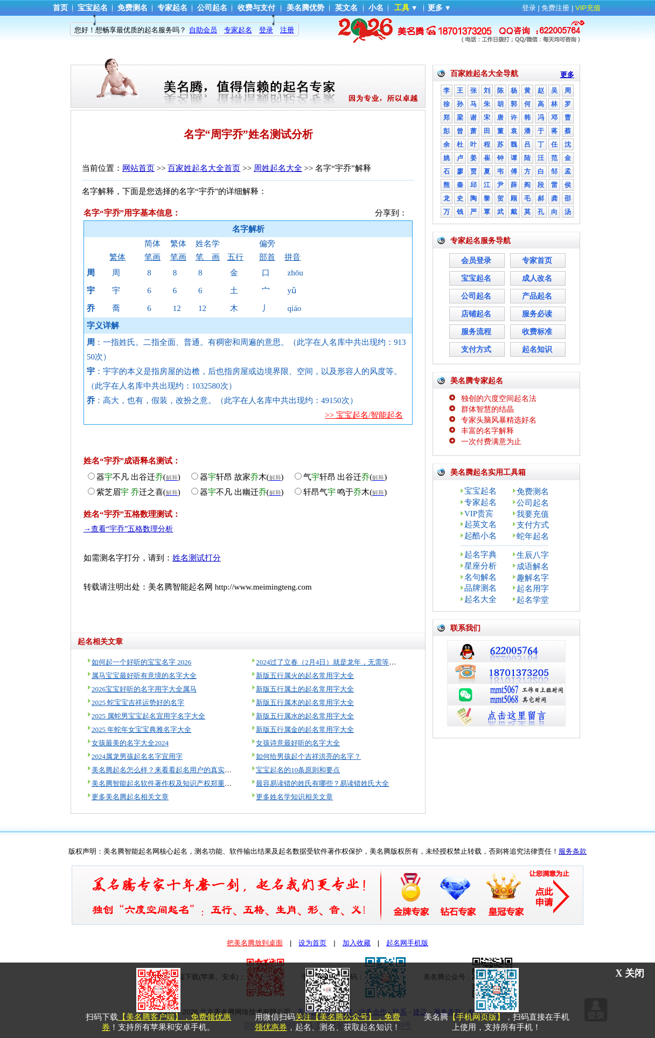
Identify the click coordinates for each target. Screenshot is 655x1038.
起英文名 (480, 524)
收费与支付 (256, 8)
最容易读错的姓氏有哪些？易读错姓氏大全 (322, 783)
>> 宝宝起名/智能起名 (364, 415)
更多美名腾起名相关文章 (130, 797)
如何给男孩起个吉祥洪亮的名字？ (308, 756)
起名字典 (480, 554)
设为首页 (312, 943)
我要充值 (533, 514)
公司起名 (212, 8)
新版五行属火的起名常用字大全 (305, 676)
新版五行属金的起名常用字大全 (305, 729)
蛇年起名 (533, 536)
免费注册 (555, 8)
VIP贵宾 (478, 513)
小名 (376, 8)
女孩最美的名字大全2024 (130, 743)
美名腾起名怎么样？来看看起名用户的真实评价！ (169, 770)
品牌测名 (480, 588)
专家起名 (172, 8)
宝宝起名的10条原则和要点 (298, 770)
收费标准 (537, 332)
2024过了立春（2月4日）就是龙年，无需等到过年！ (336, 662)
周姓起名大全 (278, 168)
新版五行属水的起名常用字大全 (305, 716)
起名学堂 (533, 600)
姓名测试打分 (196, 557)
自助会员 (203, 30)
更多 (435, 8)
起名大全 (480, 599)
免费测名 (132, 8)
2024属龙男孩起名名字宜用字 (137, 756)
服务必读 (537, 314)
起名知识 (537, 349)
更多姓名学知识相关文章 (294, 797)
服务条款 (573, 851)
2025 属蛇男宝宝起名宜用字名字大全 (148, 716)
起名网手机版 (407, 943)
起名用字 (533, 588)
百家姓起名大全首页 (204, 168)
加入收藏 (357, 943)
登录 (529, 8)
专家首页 (537, 261)
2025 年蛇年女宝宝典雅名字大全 (141, 729)
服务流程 (476, 332)
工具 (401, 8)
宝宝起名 (93, 8)
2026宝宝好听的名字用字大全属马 (144, 689)
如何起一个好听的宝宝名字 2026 (141, 662)
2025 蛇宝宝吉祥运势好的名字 (138, 702)
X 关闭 (630, 973)
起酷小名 (480, 535)
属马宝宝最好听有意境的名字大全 (144, 676)
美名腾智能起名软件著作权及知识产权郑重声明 (165, 783)
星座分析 (480, 566)
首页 (60, 8)
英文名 (346, 8)
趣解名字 (533, 577)
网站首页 (138, 168)
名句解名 (480, 577)
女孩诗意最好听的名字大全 (298, 743)
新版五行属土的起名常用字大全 (305, 689)
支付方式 (476, 349)
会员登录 (476, 261)
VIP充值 (588, 8)
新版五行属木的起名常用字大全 (305, 702)
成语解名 (533, 566)
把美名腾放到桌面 (255, 943)
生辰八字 (533, 555)
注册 (287, 30)
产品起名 (537, 296)
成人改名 (537, 278)
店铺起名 (476, 314)
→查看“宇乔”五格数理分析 (128, 529)
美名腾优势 (305, 8)
